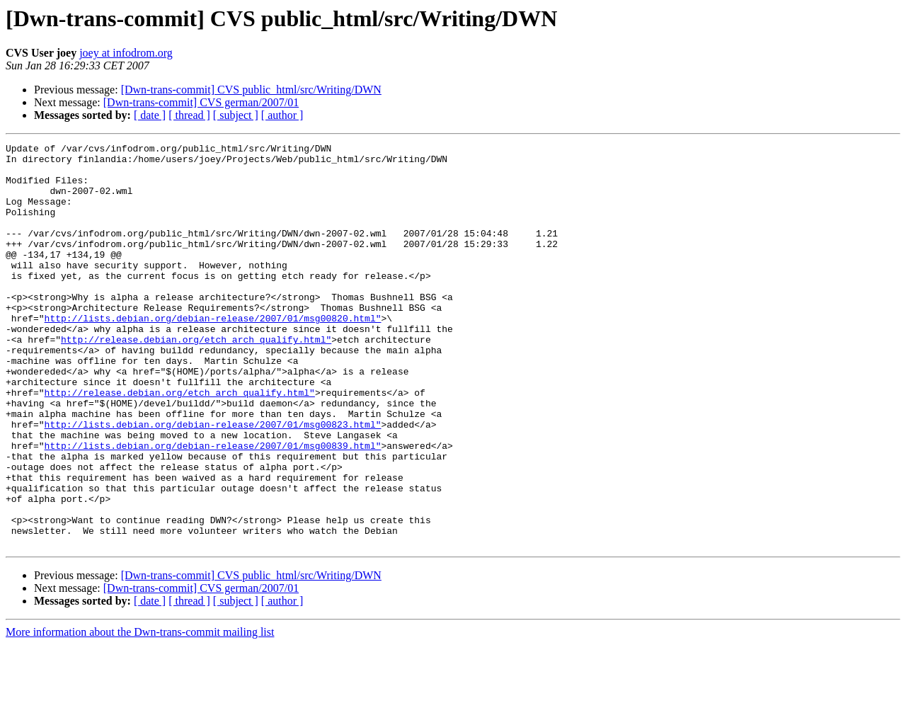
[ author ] (282, 115)
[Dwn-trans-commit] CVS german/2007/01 (201, 102)
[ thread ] (189, 115)
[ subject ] (235, 115)
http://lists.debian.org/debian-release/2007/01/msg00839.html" (213, 507)
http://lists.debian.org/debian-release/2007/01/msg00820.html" (213, 354)
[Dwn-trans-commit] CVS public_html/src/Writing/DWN (251, 90)
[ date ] (150, 115)
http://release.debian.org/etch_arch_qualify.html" (196, 379)
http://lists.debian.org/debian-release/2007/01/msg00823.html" (213, 481)
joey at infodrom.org (126, 53)
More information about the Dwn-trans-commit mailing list (140, 713)
